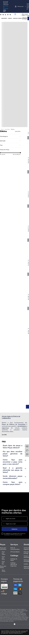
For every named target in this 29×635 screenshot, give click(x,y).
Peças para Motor (3, 558)
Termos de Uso (18, 534)
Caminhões (4, 18)
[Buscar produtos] (16, 14)
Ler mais (4, 434)
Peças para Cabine (3, 553)
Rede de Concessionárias (15, 548)
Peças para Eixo (3, 563)
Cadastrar (14, 529)
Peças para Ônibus (3, 566)
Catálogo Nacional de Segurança (13, 564)
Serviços (15, 18)
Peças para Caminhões (3, 548)
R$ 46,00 (2, 154)
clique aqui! (4, 10)
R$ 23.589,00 (16, 154)
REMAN (20, 18)
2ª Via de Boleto (15, 552)
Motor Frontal (3, 570)
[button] (10, 136)
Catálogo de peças (24, 18)
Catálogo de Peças (13, 559)
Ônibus (10, 18)
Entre (23, 15)
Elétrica (12, 129)
